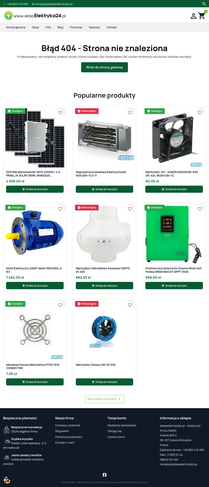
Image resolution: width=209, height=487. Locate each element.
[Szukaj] (204, 3)
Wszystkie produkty (104, 399)
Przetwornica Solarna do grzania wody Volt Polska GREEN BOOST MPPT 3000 (173, 270)
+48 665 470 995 (193, 450)
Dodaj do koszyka (35, 189)
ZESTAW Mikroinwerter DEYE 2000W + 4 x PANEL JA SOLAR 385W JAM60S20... (33, 173)
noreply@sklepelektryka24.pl (178, 464)
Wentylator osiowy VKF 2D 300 (96, 364)
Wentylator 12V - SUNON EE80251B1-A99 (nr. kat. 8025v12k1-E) (171, 173)
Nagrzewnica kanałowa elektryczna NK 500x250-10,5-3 (101, 173)
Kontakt (112, 27)
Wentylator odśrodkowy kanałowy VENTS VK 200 (103, 270)
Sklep (35, 27)
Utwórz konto (116, 437)
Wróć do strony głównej (104, 67)
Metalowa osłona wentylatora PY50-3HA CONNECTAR (32, 366)
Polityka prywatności (68, 437)
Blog (60, 27)
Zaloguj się (115, 431)
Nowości (94, 27)
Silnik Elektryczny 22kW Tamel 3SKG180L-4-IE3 (34, 270)
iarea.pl (143, 482)
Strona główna (15, 27)
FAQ (48, 27)
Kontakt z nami (65, 442)
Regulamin (62, 431)
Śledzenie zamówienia (122, 425)
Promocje (76, 27)
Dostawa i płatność (67, 425)
